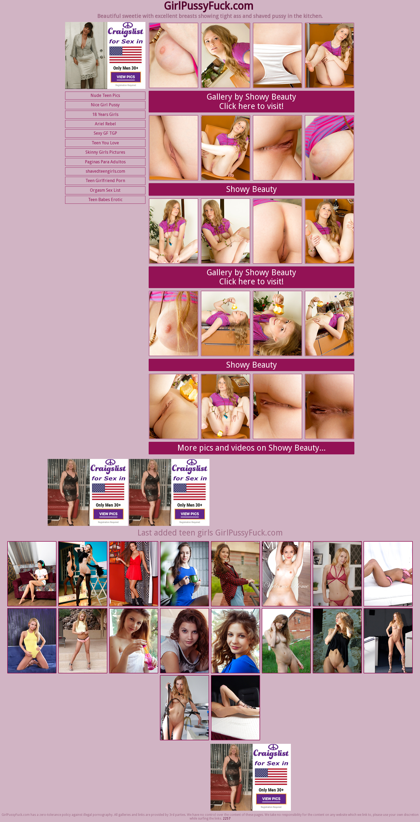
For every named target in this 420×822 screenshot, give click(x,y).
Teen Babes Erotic (105, 199)
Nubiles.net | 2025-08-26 (337, 574)
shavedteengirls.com (105, 171)
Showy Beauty (251, 189)
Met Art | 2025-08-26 (134, 641)
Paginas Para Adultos (105, 161)
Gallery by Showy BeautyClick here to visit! (251, 101)
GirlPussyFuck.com (208, 6)
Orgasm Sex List (105, 190)
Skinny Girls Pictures (105, 152)
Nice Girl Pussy (105, 104)
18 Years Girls (105, 114)
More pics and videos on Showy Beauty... (251, 448)
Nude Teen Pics (105, 95)
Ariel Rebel (105, 123)
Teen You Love (105, 142)
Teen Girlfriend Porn (105, 180)
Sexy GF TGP (105, 133)
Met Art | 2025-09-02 (83, 574)
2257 (226, 818)
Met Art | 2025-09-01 (235, 574)
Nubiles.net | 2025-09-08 (32, 574)
